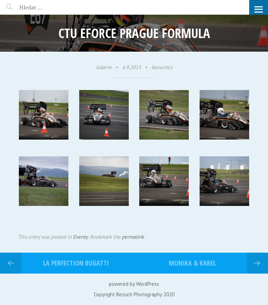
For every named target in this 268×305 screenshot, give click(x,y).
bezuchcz (161, 67)
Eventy (80, 236)
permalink (133, 236)
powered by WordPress (134, 284)
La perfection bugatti (76, 263)
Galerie (104, 67)
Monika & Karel (192, 263)
